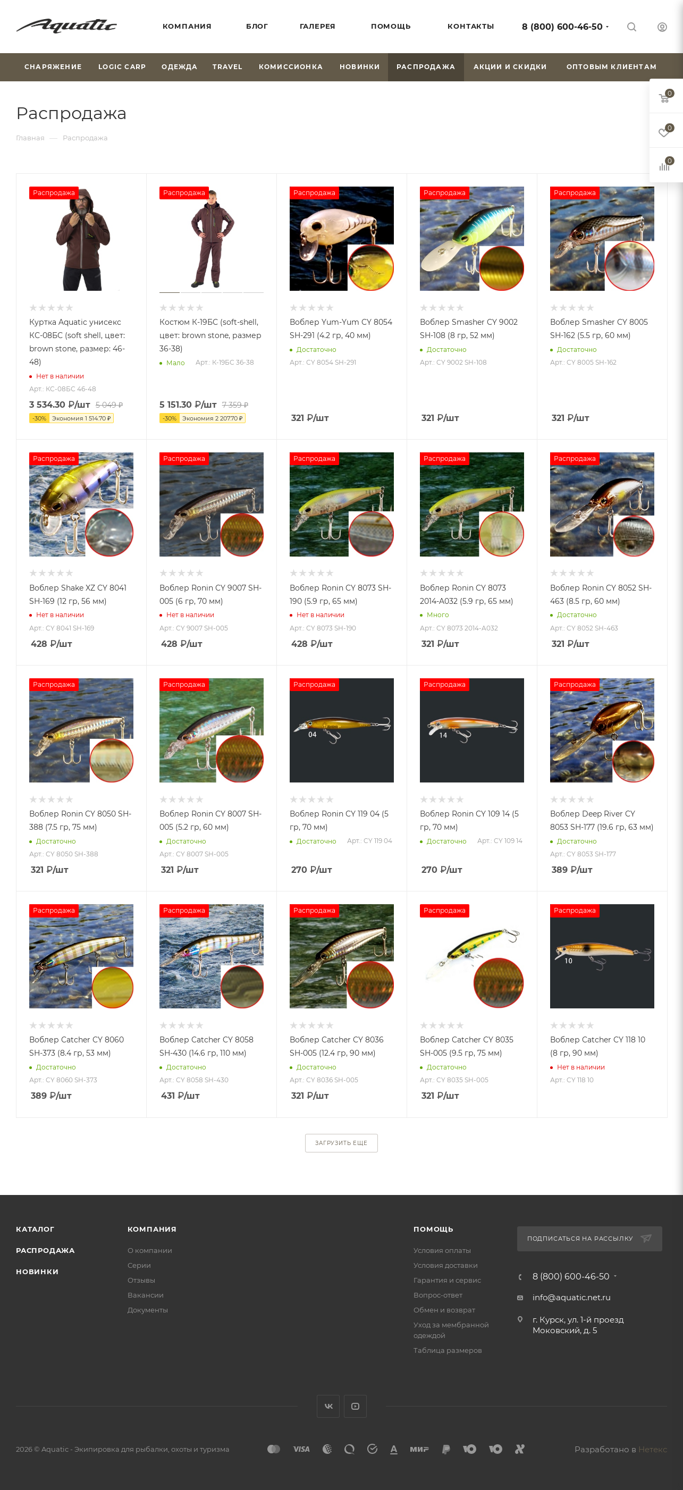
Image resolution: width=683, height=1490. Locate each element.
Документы (148, 1310)
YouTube (355, 1406)
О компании (150, 1250)
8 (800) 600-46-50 (562, 27)
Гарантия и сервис (447, 1280)
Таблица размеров (448, 1350)
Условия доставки (446, 1265)
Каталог (35, 1229)
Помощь (433, 1229)
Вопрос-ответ (438, 1295)
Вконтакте (328, 1406)
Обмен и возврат (444, 1310)
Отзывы (141, 1280)
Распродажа (45, 1250)
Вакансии (146, 1295)
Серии (139, 1265)
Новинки (37, 1271)
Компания (152, 1229)
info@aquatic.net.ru (572, 1297)
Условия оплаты (442, 1250)
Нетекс (652, 1449)
